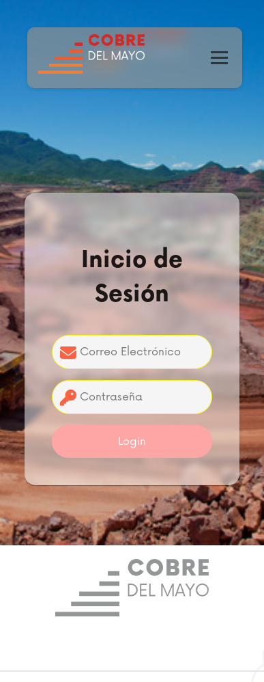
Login (132, 441)
